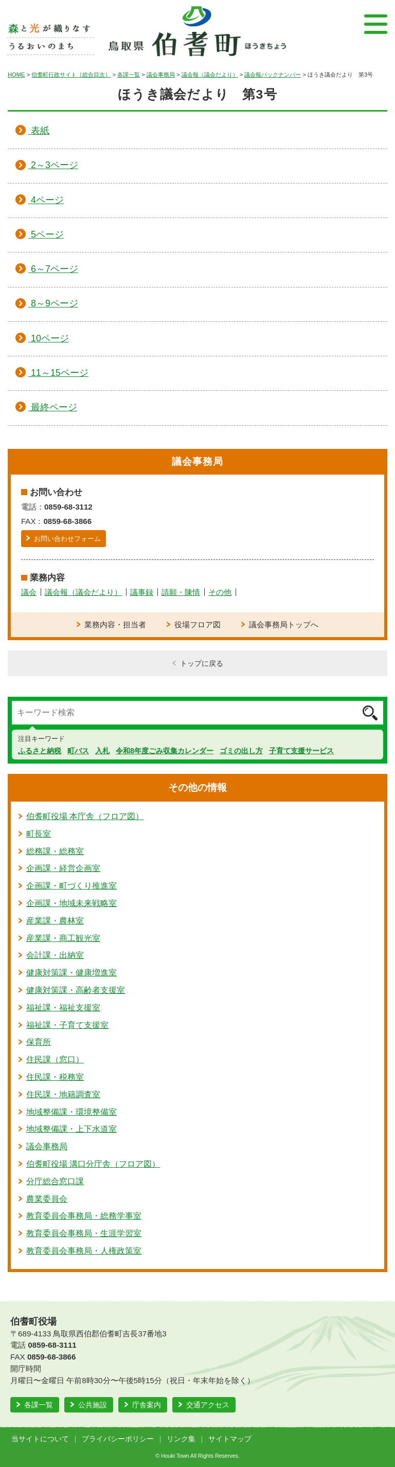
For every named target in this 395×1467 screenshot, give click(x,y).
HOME (16, 74)
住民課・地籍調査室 (63, 1094)
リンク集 (181, 1439)
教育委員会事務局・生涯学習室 (83, 1233)
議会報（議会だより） (210, 74)
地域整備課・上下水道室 (71, 1129)
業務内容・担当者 (115, 624)
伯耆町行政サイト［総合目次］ (71, 74)
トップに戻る (201, 663)
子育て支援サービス (301, 751)
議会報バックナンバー (272, 74)
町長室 (38, 833)
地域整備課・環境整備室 (71, 1112)
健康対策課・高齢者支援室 (75, 990)
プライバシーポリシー (118, 1439)
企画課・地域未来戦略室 (71, 903)
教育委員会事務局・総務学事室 (83, 1215)
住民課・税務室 (55, 1077)
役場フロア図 (197, 624)
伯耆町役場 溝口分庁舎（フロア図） (93, 1164)
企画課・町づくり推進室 (71, 885)
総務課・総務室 (55, 851)
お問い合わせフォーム (67, 538)
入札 (102, 751)
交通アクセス (207, 1405)
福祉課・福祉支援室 (63, 1007)
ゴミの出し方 (241, 751)
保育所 (38, 1042)
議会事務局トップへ (283, 624)
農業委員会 (46, 1198)
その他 (219, 592)
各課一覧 (128, 74)
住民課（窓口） (55, 1059)
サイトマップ (230, 1439)
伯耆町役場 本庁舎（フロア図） (84, 816)
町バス (78, 751)
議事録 (141, 592)
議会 (29, 592)
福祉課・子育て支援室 (67, 1025)
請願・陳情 (180, 592)
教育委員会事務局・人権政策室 (83, 1250)
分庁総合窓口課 (55, 1181)
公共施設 (92, 1405)
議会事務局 (161, 74)
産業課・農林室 (55, 920)
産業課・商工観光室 (63, 938)
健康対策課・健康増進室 (71, 972)
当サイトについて (40, 1439)
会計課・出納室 (55, 955)
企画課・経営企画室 (63, 868)
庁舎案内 (146, 1405)
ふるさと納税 (39, 751)
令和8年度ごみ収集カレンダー (164, 751)
